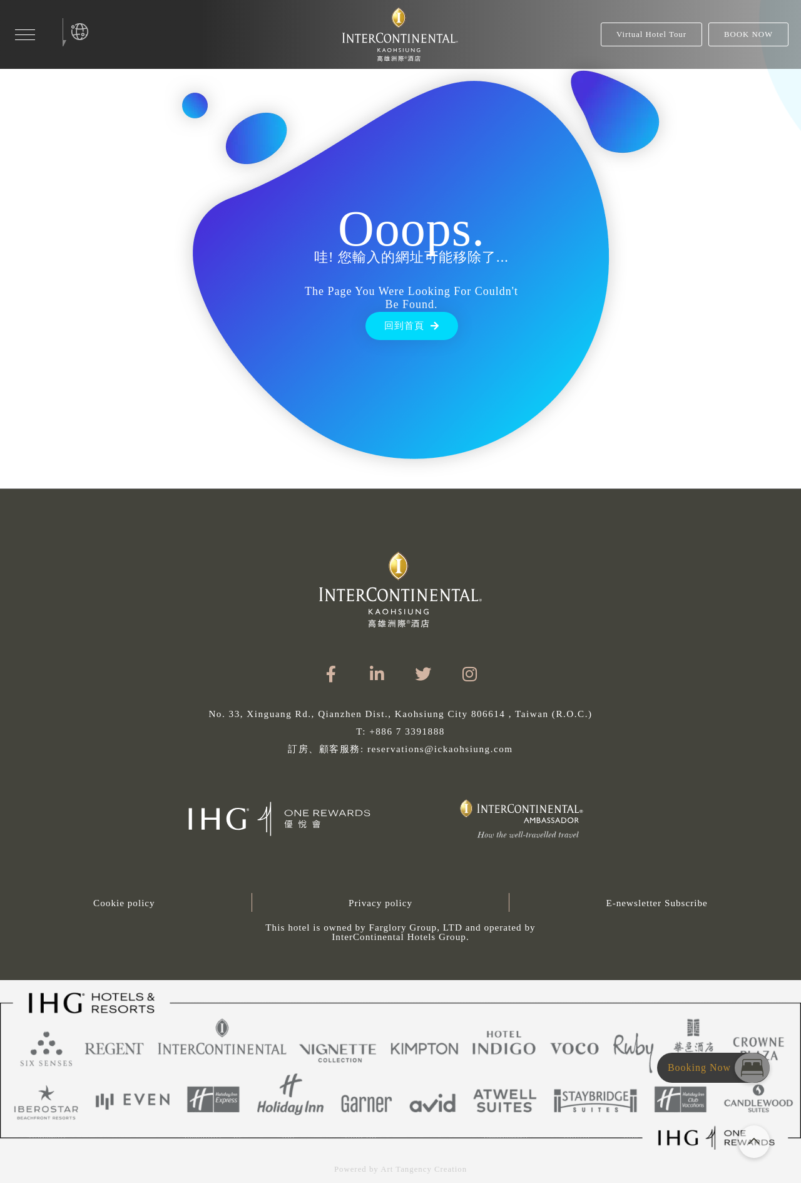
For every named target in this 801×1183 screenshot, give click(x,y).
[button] (400, 932)
